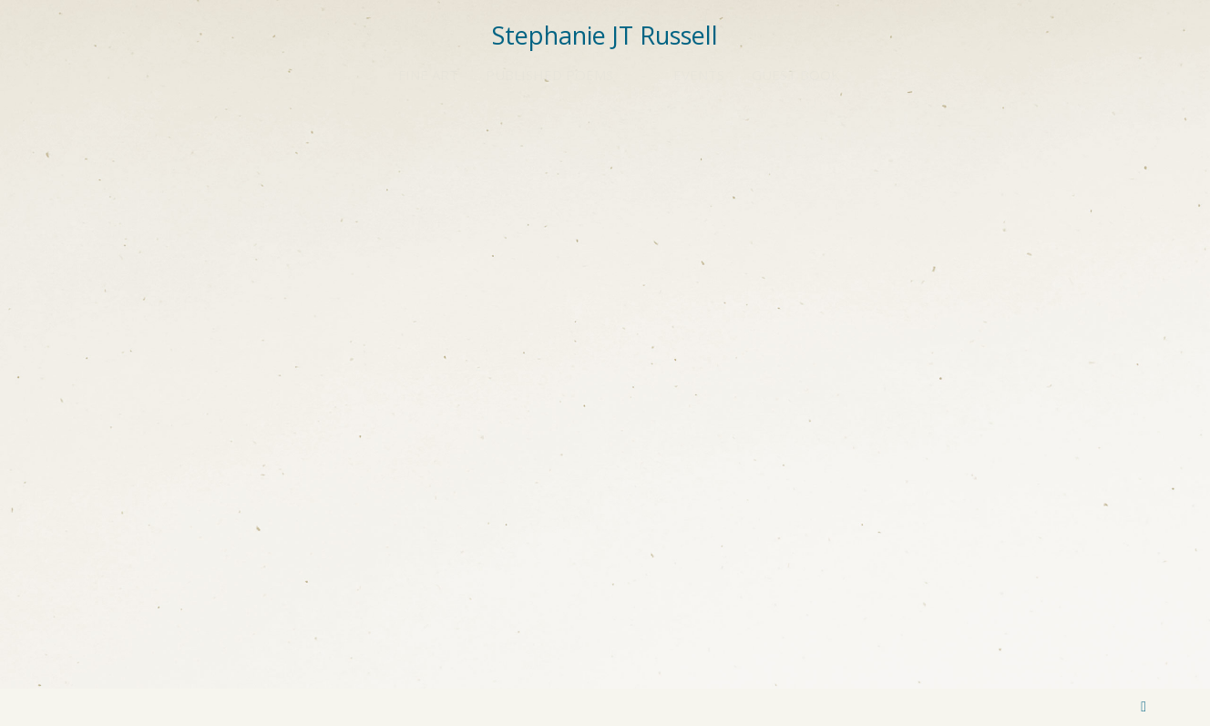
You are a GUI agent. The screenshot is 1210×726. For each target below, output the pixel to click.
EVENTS (698, 75)
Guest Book (796, 75)
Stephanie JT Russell (605, 35)
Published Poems (549, 75)
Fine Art (428, 75)
